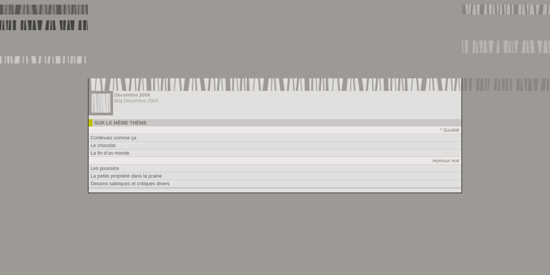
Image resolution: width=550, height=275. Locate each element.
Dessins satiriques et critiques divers (130, 183)
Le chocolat (103, 145)
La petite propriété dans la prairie (126, 176)
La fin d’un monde (110, 153)
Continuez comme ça (113, 138)
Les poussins (105, 168)
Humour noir (446, 160)
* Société (449, 130)
